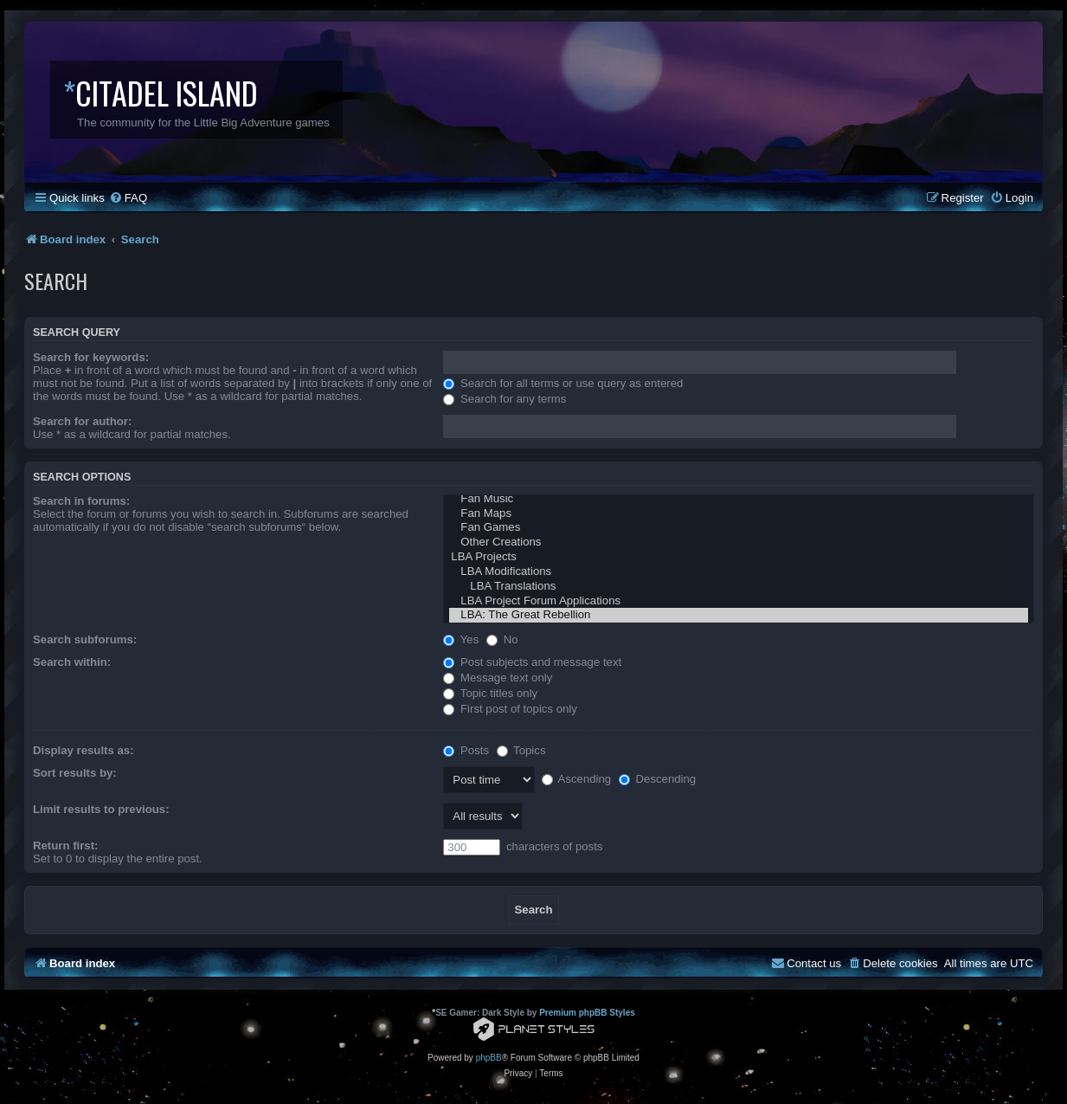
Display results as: (83, 750)
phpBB (489, 1057)
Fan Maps (738, 514)
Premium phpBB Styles (587, 1012)
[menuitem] (128, 197)
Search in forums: (81, 500)
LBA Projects (738, 557)
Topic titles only (490, 693)
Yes (461, 639)
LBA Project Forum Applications (738, 601)
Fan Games (738, 527)
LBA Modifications (738, 572)
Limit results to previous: (101, 809)
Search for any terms (504, 398)
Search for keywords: (91, 357)
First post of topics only (510, 708)
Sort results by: (75, 772)
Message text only (497, 677)
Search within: (72, 661)
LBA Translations (738, 586)
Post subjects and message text (532, 661)
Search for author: (82, 421)
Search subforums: (85, 639)
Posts (466, 750)
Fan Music (738, 499)
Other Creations (738, 542)
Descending (657, 778)
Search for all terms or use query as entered (563, 383)
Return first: (65, 845)
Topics (521, 750)
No (502, 639)
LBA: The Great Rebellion (738, 615)
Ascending (577, 778)
